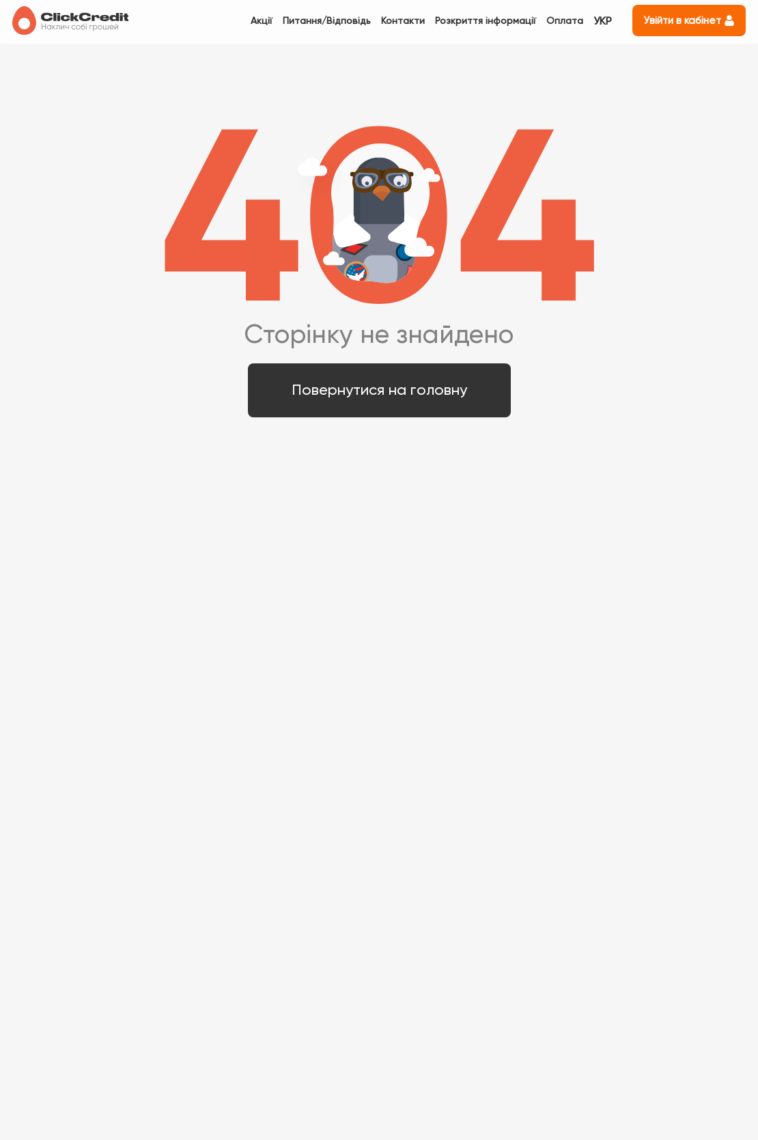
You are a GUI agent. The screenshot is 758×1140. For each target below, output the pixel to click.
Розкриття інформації (485, 20)
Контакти (403, 20)
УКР (602, 20)
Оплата (564, 20)
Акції (261, 20)
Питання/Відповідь (327, 20)
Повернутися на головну (379, 389)
